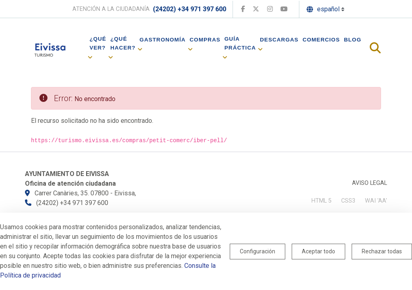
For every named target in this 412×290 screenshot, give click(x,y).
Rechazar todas (382, 251)
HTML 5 (321, 200)
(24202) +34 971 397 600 (189, 9)
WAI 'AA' (376, 200)
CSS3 (348, 200)
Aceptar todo (318, 251)
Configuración (257, 251)
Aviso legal (369, 183)
